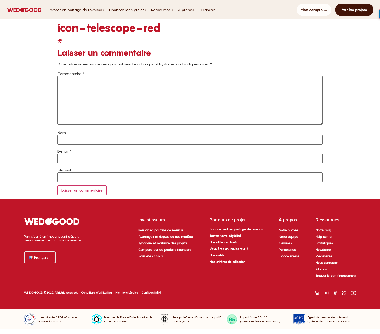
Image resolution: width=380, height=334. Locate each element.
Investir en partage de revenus (76, 9)
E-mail (64, 151)
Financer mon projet (127, 9)
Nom (63, 132)
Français (209, 9)
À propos (187, 9)
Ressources (162, 9)
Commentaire (71, 73)
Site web (64, 170)
